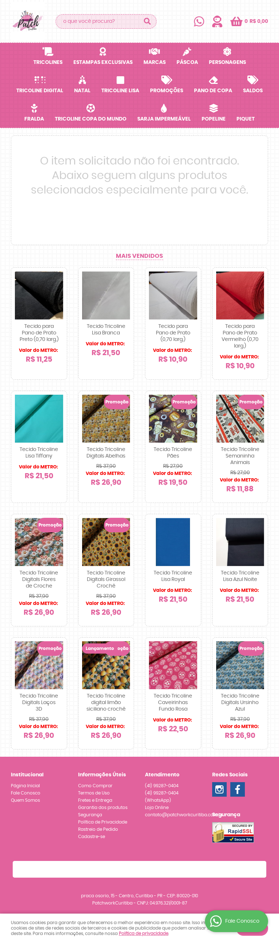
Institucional (27, 774)
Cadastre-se (91, 836)
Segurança (90, 815)
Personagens (227, 62)
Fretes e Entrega (95, 800)
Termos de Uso (94, 793)
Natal (82, 90)
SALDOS (253, 90)
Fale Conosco (25, 793)
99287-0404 (161, 786)
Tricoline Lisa (120, 90)
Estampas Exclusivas (103, 62)
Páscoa (187, 62)
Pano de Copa (213, 90)
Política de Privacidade (102, 822)
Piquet (245, 119)
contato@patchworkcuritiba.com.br (184, 815)
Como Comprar (95, 786)
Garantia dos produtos (103, 807)
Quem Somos (25, 800)
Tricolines (47, 62)
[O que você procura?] (147, 21)
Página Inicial (25, 786)
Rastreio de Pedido (98, 829)
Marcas (154, 62)
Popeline (214, 119)
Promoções (166, 90)
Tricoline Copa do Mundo (90, 119)
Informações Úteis (102, 774)
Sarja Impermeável (164, 119)
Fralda (34, 119)
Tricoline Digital (39, 90)
